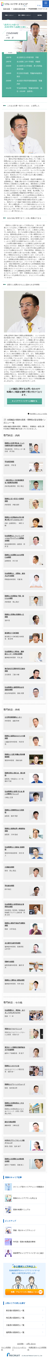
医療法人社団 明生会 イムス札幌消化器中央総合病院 (14, 444)
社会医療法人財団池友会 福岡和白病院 (14, 905)
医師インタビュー (9, 15)
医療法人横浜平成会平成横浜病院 (15, 924)
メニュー (45, 4)
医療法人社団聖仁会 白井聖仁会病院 (14, 556)
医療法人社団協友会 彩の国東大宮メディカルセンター (14, 518)
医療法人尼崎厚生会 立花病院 (14, 811)
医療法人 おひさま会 (12, 1066)
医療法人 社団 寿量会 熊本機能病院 (15, 756)
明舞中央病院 (9, 962)
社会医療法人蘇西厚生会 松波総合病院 (14, 688)
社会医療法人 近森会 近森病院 (14, 848)
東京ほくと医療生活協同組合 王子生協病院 (15, 1048)
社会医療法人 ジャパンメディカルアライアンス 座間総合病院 (14, 538)
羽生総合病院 (9, 886)
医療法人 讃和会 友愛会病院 (14, 980)
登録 (39, 5)
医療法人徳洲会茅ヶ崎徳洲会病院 (15, 830)
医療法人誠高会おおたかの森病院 (15, 737)
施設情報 (40, 15)
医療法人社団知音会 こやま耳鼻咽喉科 (14, 1104)
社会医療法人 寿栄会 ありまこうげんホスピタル (15, 1011)
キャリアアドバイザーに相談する (24, 401)
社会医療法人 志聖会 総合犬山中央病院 (15, 575)
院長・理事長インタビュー (24, 15)
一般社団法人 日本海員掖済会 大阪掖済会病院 (14, 481)
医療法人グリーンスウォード (15, 1084)
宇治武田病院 (9, 462)
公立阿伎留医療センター (13, 717)
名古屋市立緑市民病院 (12, 943)
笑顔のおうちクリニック (13, 1029)
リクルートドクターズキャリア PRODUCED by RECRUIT (14, 4)
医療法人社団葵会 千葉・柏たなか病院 (14, 597)
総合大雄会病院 (10, 1122)
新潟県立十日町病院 (12, 633)
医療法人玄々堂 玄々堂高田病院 (14, 500)
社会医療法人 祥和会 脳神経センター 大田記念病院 (14, 653)
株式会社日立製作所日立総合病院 (15, 670)
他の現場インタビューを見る (38, 413)
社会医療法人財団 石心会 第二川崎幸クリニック (14, 793)
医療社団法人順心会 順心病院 (15, 774)
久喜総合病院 (9, 867)
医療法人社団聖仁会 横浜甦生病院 (14, 1160)
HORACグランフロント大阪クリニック (15, 1141)
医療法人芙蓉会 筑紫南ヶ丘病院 (14, 616)
